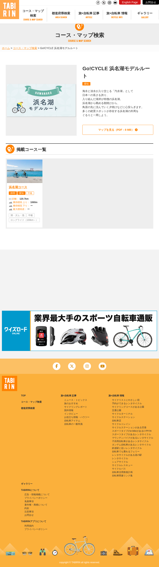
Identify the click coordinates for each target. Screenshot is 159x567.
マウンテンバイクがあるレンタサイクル (132, 437)
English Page (130, 2)
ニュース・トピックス (75, 400)
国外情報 (68, 410)
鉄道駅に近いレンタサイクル (127, 448)
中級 (30, 193)
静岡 (13, 193)
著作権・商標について (35, 504)
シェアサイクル (120, 462)
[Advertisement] (79, 280)
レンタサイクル (120, 458)
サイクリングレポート (75, 407)
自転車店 (116, 420)
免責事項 (29, 501)
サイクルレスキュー (122, 465)
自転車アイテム (72, 420)
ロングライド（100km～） (24, 220)
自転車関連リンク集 (122, 475)
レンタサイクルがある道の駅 (127, 455)
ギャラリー (145, 13)
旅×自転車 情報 (116, 13)
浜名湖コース (18, 187)
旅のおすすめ (71, 403)
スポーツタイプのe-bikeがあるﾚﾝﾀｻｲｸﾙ (132, 431)
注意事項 (29, 511)
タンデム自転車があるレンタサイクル (131, 444)
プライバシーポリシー (35, 498)
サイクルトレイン (121, 424)
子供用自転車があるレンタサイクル (130, 441)
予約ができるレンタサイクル (127, 403)
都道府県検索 (61, 13)
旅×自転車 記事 (89, 13)
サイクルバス (119, 468)
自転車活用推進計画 (122, 472)
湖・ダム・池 (17, 215)
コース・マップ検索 (33, 13)
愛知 (86, 83)
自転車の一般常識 (73, 424)
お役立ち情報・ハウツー (76, 417)
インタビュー (71, 413)
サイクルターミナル (122, 413)
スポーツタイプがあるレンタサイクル (131, 434)
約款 (26, 508)
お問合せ (150, 2)
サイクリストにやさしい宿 (126, 400)
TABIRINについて (30, 490)
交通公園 (116, 410)
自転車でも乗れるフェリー (126, 451)
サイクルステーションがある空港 (129, 427)
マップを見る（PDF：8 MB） (116, 129)
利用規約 (29, 525)
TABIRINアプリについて (33, 521)
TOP (23, 395)
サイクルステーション (123, 417)
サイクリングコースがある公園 (128, 407)
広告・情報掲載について (37, 494)
